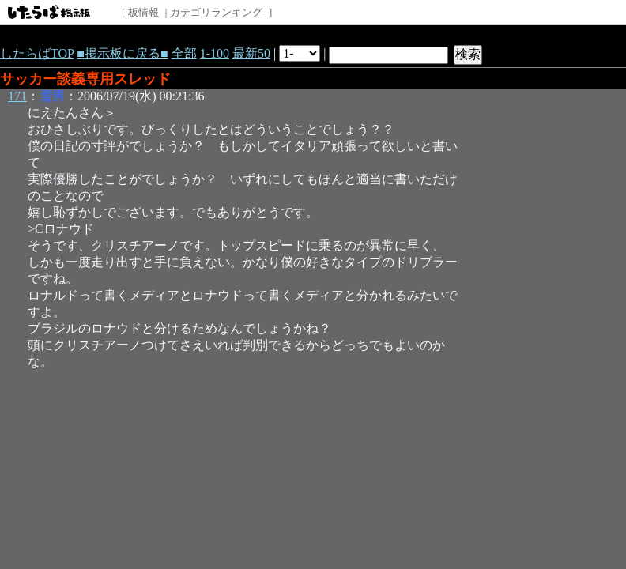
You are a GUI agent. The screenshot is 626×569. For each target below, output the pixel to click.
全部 (184, 53)
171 (17, 96)
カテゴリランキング (216, 12)
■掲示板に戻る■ (122, 53)
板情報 (143, 12)
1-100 (214, 53)
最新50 (251, 53)
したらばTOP (37, 53)
